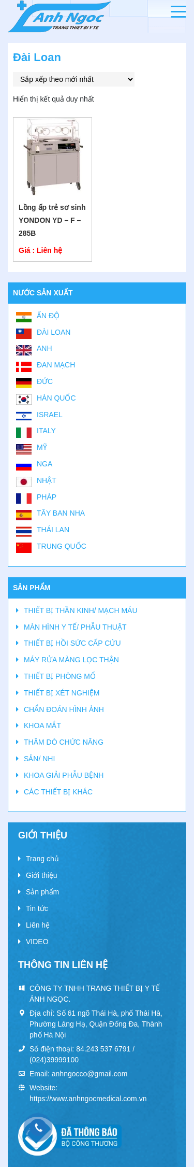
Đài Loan (53, 332)
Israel (50, 414)
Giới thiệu (41, 875)
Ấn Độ (48, 315)
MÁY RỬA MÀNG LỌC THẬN (71, 660)
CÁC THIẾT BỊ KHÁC (58, 792)
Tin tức (37, 908)
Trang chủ (42, 859)
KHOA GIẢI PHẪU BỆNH (63, 775)
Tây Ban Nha (61, 513)
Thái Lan (53, 529)
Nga (44, 464)
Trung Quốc (61, 546)
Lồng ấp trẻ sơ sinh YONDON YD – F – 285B (52, 220)
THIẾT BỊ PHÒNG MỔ (60, 676)
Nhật (46, 480)
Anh (44, 348)
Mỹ (42, 447)
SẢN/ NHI (39, 759)
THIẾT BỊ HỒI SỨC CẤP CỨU (72, 643)
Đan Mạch (56, 365)
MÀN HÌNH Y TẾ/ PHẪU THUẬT (75, 627)
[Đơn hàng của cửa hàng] (74, 79)
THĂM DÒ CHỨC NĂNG (63, 742)
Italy (46, 430)
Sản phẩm (42, 892)
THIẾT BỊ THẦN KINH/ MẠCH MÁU (81, 610)
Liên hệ (38, 925)
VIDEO (37, 941)
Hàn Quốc (56, 398)
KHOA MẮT (42, 725)
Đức (45, 381)
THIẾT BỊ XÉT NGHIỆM (62, 693)
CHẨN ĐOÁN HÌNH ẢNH (64, 709)
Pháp (46, 497)
